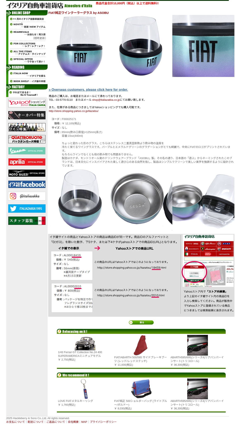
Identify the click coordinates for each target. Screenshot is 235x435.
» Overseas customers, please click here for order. (88, 89)
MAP (84, 421)
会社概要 (73, 421)
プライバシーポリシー (103, 421)
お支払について (15, 421)
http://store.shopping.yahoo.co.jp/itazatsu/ (73, 111)
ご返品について (55, 421)
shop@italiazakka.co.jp (106, 99)
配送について (36, 421)
